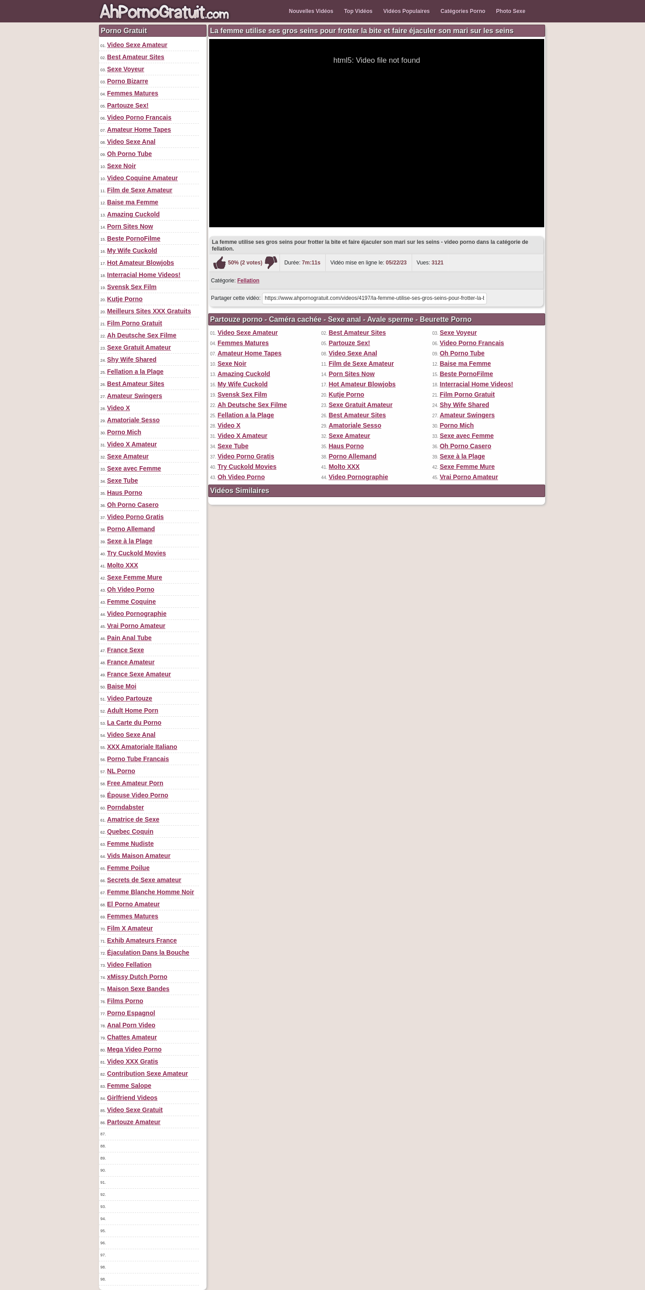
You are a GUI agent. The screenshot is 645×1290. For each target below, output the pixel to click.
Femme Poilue (128, 867)
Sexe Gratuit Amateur (139, 347)
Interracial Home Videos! (144, 274)
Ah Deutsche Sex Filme (141, 335)
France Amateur (131, 662)
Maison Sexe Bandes (138, 988)
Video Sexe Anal (131, 141)
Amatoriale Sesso (133, 420)
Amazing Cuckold (133, 214)
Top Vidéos (358, 11)
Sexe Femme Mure (134, 577)
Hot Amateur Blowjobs (140, 262)
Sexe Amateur (128, 456)
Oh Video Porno (131, 589)
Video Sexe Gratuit (135, 1109)
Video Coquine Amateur (142, 178)
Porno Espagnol (131, 1013)
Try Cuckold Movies (136, 553)
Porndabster (125, 807)
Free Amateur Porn (135, 783)
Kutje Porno (124, 299)
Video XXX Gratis (132, 1061)
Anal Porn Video (131, 1025)
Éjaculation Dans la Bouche (148, 952)
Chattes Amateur (132, 1037)
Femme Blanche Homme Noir (150, 892)
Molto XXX (122, 565)
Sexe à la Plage (129, 541)
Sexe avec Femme (134, 468)
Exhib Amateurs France (142, 940)
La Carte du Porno (134, 722)
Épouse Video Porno (137, 795)
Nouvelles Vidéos (311, 11)
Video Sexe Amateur (137, 44)
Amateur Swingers (134, 395)
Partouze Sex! (128, 105)
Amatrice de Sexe (133, 819)
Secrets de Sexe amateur (144, 879)
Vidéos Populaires (406, 11)
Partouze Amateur (133, 1122)
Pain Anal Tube (129, 637)
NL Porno (121, 771)
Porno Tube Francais (138, 758)
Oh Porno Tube (129, 153)
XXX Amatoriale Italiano (142, 746)
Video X (118, 407)
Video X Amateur (132, 444)
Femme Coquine (131, 601)
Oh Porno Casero (133, 504)
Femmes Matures (132, 93)
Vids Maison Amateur (139, 855)
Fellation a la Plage (135, 371)
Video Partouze (129, 698)
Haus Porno (124, 492)
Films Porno (125, 1000)
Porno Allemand (131, 528)
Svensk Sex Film (132, 286)
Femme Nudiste (130, 843)
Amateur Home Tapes (139, 129)
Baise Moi (121, 686)
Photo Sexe (510, 11)
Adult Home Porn (132, 710)
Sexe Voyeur (125, 69)
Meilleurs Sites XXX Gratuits (149, 311)
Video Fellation (129, 964)
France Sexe (125, 650)
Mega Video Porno (134, 1049)
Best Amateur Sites (135, 57)
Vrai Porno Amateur (136, 625)
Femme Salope (129, 1085)
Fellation (248, 280)
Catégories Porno (463, 11)
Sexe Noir (121, 165)
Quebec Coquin (130, 831)
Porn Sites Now (130, 226)
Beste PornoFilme (133, 238)
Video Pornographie (137, 613)
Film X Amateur (130, 928)
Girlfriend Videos (132, 1097)
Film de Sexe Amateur (139, 190)
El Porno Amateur (133, 904)
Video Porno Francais (139, 117)
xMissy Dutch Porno (137, 976)
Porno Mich (124, 432)
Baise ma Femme (132, 202)
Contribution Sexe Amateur (147, 1073)
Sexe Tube (122, 480)
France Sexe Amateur (139, 674)
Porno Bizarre (127, 81)
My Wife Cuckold (132, 250)
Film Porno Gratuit (134, 323)
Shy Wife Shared (131, 359)
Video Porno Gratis (135, 516)
